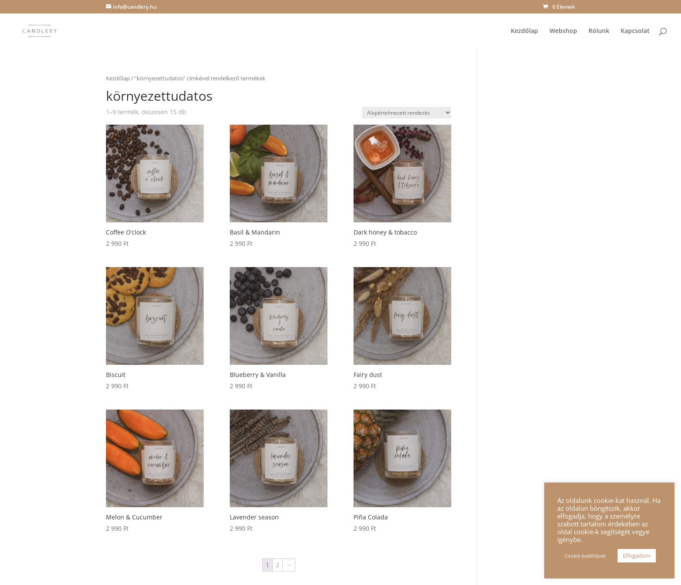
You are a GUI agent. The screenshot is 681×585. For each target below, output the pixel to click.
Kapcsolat (635, 31)
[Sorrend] (406, 113)
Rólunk (598, 31)
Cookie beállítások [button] (585, 555)
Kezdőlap (524, 31)
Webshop (563, 31)
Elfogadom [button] (637, 555)
